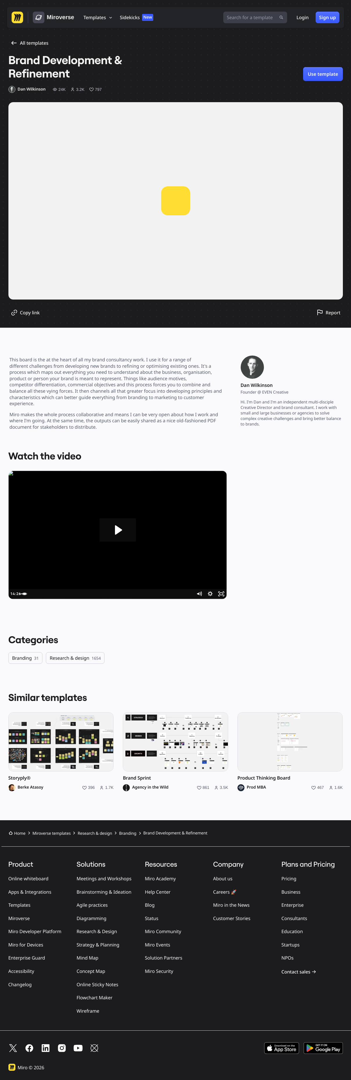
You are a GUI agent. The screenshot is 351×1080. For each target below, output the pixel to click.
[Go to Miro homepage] (17, 17)
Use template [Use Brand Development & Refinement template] (323, 74)
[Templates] (98, 17)
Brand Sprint (137, 778)
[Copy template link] (25, 312)
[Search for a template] (255, 17)
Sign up (327, 17)
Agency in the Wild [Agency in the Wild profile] (150, 787)
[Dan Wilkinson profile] (27, 89)
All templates (29, 42)
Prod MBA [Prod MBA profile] (256, 787)
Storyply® (19, 778)
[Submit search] (281, 17)
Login (302, 17)
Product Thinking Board (263, 778)
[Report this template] (328, 312)
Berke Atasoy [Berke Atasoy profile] (31, 787)
